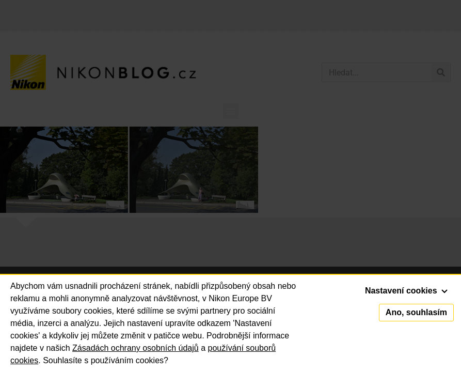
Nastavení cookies (406, 290)
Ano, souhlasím (416, 312)
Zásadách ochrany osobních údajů (135, 348)
